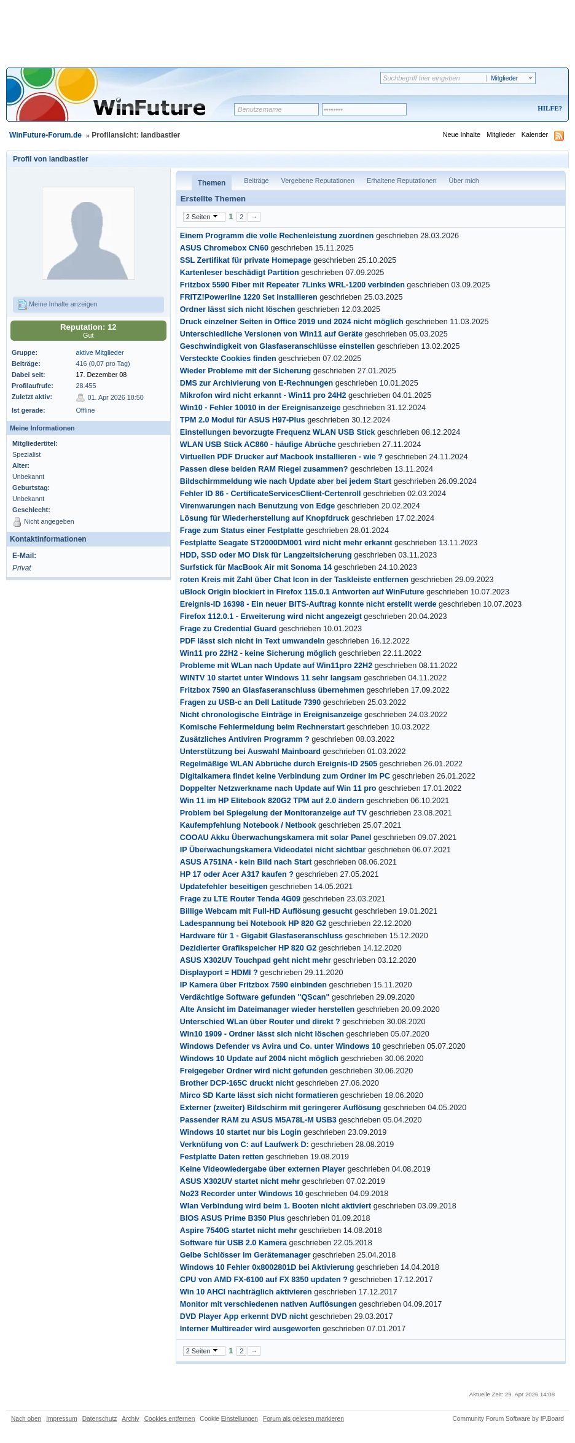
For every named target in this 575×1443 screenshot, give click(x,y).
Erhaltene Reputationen (401, 180)
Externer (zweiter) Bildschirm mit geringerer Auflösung (280, 1107)
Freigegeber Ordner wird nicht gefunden (254, 1071)
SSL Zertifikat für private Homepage (245, 260)
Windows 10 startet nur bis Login (241, 1132)
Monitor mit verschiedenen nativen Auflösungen (268, 1304)
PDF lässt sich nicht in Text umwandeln (252, 641)
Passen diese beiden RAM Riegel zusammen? (264, 469)
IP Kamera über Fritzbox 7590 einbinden (253, 985)
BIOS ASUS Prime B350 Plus (232, 1218)
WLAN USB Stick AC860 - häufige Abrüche (258, 444)
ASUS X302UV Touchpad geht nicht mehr (255, 960)
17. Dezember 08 (101, 374)
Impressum (61, 1418)
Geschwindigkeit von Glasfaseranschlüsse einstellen (277, 346)
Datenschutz (99, 1418)
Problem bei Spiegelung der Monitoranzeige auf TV (273, 813)
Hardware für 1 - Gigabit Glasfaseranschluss (261, 936)
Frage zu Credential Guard (228, 628)
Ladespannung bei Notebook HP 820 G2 (253, 923)
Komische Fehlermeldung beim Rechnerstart (262, 727)
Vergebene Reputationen (317, 180)
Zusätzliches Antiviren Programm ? (245, 739)
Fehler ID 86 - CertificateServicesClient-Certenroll (270, 493)
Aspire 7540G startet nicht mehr (238, 1230)
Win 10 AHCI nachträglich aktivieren (246, 1292)
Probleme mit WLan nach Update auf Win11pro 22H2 (276, 665)
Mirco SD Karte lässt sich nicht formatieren (259, 1095)
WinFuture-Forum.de (45, 135)
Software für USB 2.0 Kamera (233, 1243)
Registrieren (498, 109)
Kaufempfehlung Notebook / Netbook (248, 825)
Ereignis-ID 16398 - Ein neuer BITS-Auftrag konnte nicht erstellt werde (308, 604)
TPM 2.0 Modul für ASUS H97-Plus (242, 420)
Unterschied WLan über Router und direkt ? (260, 1021)
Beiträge (256, 180)
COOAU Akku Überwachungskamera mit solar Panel (276, 837)
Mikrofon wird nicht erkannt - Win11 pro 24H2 (263, 395)
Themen (212, 183)
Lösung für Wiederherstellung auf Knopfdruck (265, 518)
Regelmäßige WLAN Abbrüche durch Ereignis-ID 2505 (278, 764)
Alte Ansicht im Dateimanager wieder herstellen (267, 1009)
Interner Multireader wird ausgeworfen (250, 1328)
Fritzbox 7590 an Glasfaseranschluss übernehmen (272, 690)
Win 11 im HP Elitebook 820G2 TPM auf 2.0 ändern (272, 800)
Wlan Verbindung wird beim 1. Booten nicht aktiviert (275, 1206)
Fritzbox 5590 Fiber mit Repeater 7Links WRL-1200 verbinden (292, 285)
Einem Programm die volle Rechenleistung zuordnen (277, 235)
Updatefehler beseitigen (224, 886)
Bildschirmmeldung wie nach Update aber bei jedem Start (285, 481)
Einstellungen (239, 1418)
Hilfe (548, 108)
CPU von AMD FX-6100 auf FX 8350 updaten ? (264, 1279)
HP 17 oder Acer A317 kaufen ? (237, 874)
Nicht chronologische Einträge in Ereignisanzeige (271, 714)
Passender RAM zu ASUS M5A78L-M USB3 (258, 1120)
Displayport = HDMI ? (219, 972)
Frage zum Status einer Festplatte (242, 530)
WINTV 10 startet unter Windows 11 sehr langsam (271, 678)
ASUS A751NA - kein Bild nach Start (246, 862)
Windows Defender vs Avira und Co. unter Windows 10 (280, 1046)
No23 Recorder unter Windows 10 (241, 1193)
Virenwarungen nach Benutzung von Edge (257, 506)
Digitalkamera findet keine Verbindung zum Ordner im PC (285, 776)
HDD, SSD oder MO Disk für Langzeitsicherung (266, 555)
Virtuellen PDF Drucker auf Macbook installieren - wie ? (281, 457)
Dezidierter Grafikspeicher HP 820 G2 (248, 948)
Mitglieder (501, 134)
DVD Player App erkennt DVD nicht (244, 1316)
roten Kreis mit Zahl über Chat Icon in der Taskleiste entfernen (294, 579)
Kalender (535, 134)
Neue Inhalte (461, 134)
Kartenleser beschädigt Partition (239, 272)
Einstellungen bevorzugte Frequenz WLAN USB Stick (277, 432)
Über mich (463, 180)
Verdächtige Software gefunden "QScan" (255, 997)
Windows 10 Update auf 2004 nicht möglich (259, 1058)
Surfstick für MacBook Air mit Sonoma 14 (256, 567)
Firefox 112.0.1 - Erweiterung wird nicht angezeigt (271, 616)
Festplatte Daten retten (222, 1157)
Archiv (130, 1418)
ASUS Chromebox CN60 (224, 248)
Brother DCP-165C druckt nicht (237, 1083)
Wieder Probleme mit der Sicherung (245, 371)
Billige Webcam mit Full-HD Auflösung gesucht (266, 911)
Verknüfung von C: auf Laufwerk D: (244, 1144)
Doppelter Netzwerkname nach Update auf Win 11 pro (278, 788)
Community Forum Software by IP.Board (508, 1418)
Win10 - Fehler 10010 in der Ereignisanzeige (260, 407)
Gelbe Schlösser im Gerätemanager (245, 1255)
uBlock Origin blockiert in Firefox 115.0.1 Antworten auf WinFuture (302, 592)
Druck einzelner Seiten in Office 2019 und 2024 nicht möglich (292, 321)
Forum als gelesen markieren (303, 1418)
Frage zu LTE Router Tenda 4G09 (240, 899)
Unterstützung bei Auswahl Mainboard (250, 751)
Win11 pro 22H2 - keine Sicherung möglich (258, 653)
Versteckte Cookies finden (228, 358)
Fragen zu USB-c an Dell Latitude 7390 (250, 702)
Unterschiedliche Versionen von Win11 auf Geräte (271, 334)
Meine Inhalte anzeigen (57, 304)
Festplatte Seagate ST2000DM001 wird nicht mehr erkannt (286, 543)
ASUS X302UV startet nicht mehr (240, 1181)
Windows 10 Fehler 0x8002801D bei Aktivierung (267, 1267)
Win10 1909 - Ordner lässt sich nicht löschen (262, 1034)
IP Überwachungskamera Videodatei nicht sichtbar (273, 850)
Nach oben (26, 1418)
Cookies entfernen (169, 1418)
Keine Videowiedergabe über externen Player (262, 1169)
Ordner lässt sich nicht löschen (237, 309)
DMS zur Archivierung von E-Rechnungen (256, 383)
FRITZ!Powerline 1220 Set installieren (249, 297)
